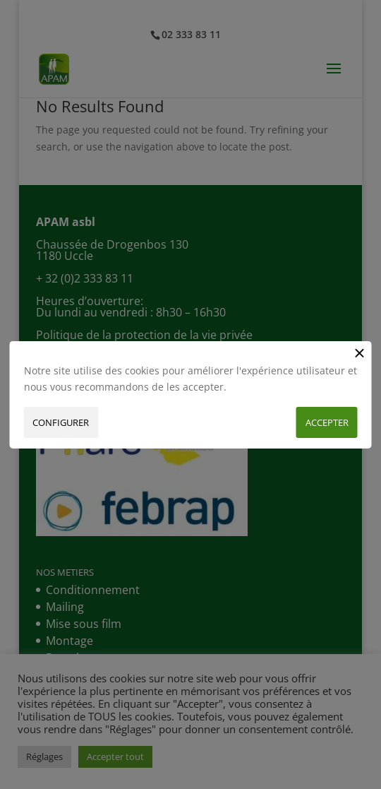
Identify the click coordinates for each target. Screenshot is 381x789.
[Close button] (360, 352)
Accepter (327, 422)
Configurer (60, 422)
